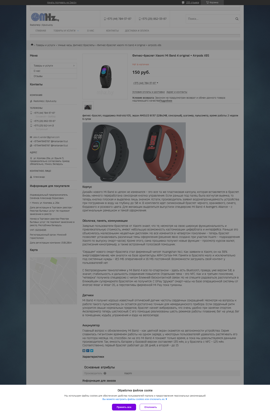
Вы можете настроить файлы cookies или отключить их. (133, 399)
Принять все (124, 407)
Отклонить (150, 407)
